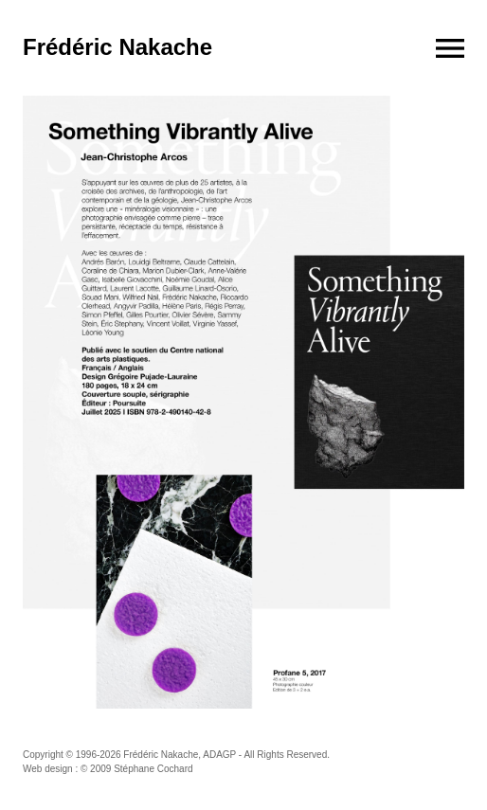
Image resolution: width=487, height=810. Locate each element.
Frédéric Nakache (117, 47)
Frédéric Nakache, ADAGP (179, 754)
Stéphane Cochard (153, 769)
